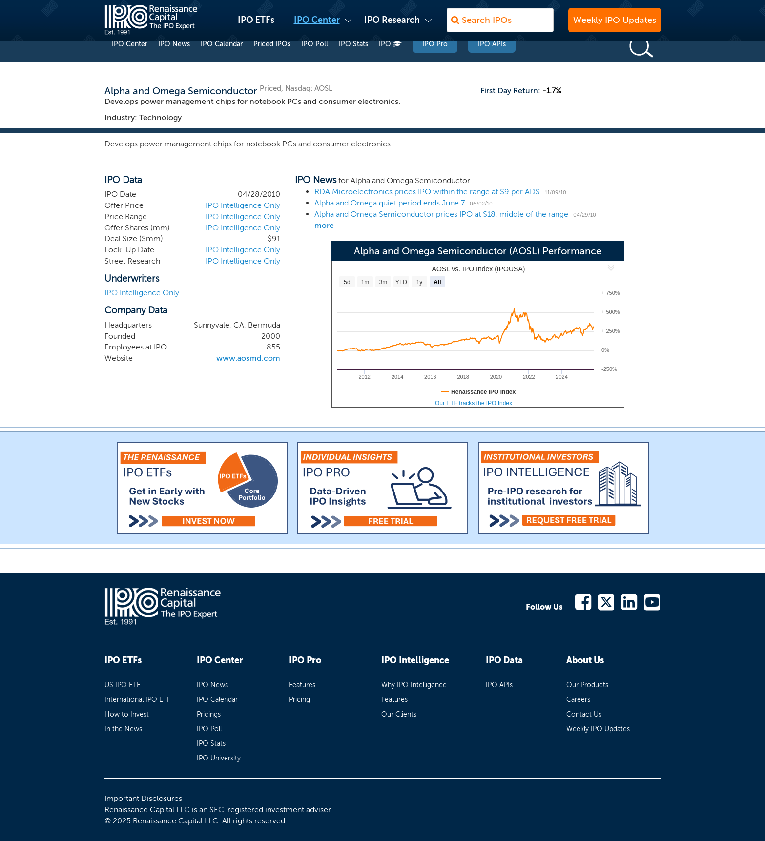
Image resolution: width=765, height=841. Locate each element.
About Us (585, 660)
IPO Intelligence (415, 660)
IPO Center (317, 25)
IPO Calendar (222, 63)
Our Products (587, 685)
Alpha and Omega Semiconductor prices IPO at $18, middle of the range (441, 214)
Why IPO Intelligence (414, 685)
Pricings (209, 714)
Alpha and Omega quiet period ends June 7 (389, 202)
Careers (578, 700)
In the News (123, 729)
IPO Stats (353, 63)
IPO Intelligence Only (243, 205)
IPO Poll (314, 63)
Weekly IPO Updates (614, 25)
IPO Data (504, 660)
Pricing (299, 700)
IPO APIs (492, 63)
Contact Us (583, 714)
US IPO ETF (122, 685)
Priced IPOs (271, 63)
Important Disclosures (143, 798)
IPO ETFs (256, 25)
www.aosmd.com (248, 358)
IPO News (174, 63)
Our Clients (398, 714)
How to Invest (126, 714)
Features (302, 685)
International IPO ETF (137, 700)
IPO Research (392, 25)
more (324, 225)
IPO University (219, 758)
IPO (390, 63)
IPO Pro (435, 63)
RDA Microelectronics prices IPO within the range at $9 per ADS (427, 191)
